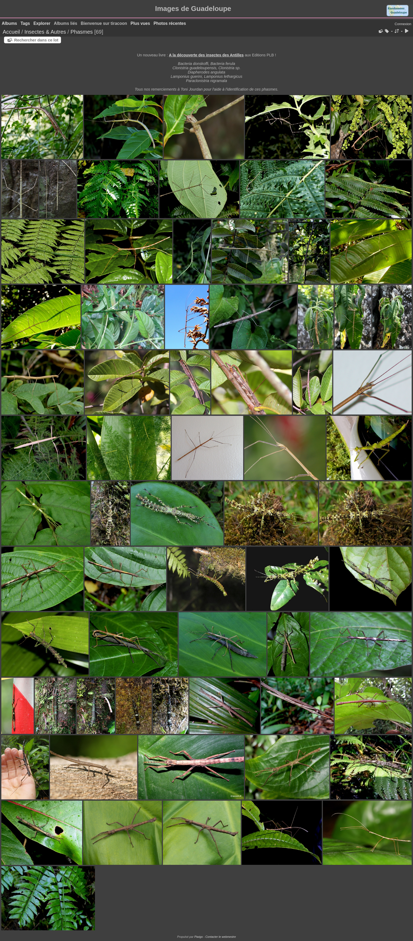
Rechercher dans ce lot (36, 40)
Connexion (403, 24)
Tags (25, 23)
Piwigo (198, 936)
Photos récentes (170, 23)
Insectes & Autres (45, 32)
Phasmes (81, 32)
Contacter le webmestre (220, 936)
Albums (9, 23)
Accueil (11, 32)
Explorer (41, 23)
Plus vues (140, 23)
